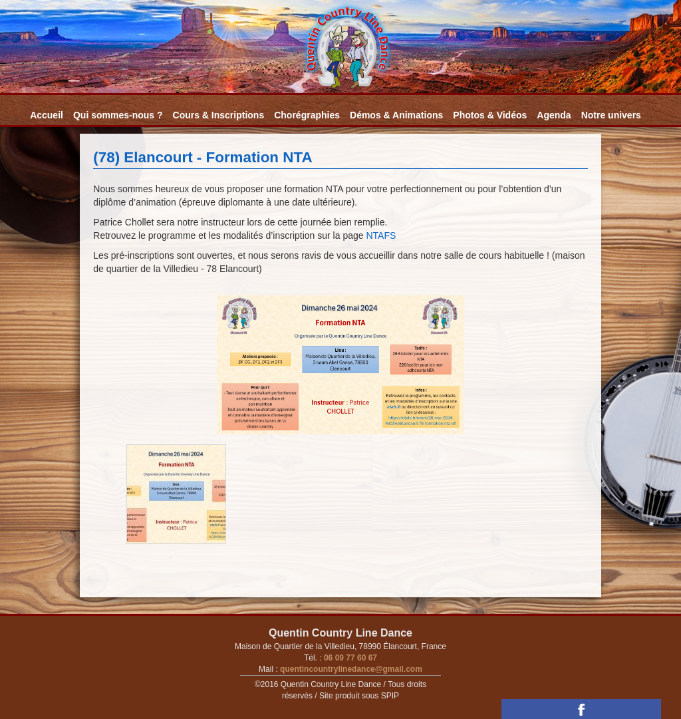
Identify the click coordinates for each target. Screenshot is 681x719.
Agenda (554, 115)
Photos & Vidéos (490, 115)
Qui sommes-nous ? (118, 115)
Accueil (46, 115)
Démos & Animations (396, 115)
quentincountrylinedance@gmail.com (350, 669)
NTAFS (381, 235)
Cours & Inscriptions (219, 115)
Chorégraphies (307, 115)
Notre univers (611, 115)
